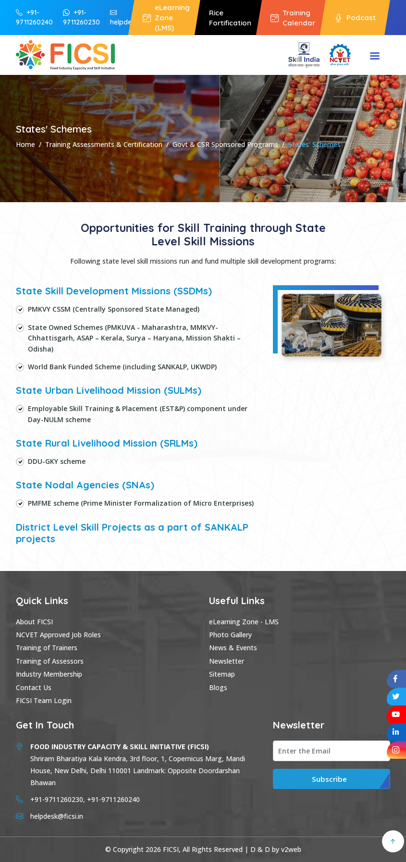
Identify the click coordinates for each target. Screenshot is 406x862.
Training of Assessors (50, 661)
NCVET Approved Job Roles (58, 634)
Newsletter (226, 661)
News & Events (233, 647)
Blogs (218, 687)
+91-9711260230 (81, 17)
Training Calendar (293, 17)
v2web (291, 849)
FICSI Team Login (44, 700)
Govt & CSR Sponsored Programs (225, 144)
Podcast (355, 17)
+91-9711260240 (34, 17)
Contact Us (33, 687)
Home (25, 144)
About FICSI (34, 621)
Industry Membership (49, 674)
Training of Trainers (46, 647)
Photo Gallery (230, 634)
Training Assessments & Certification (103, 144)
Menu (375, 56)
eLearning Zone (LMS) (166, 17)
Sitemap (222, 674)
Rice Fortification (230, 17)
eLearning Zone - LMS (244, 621)
